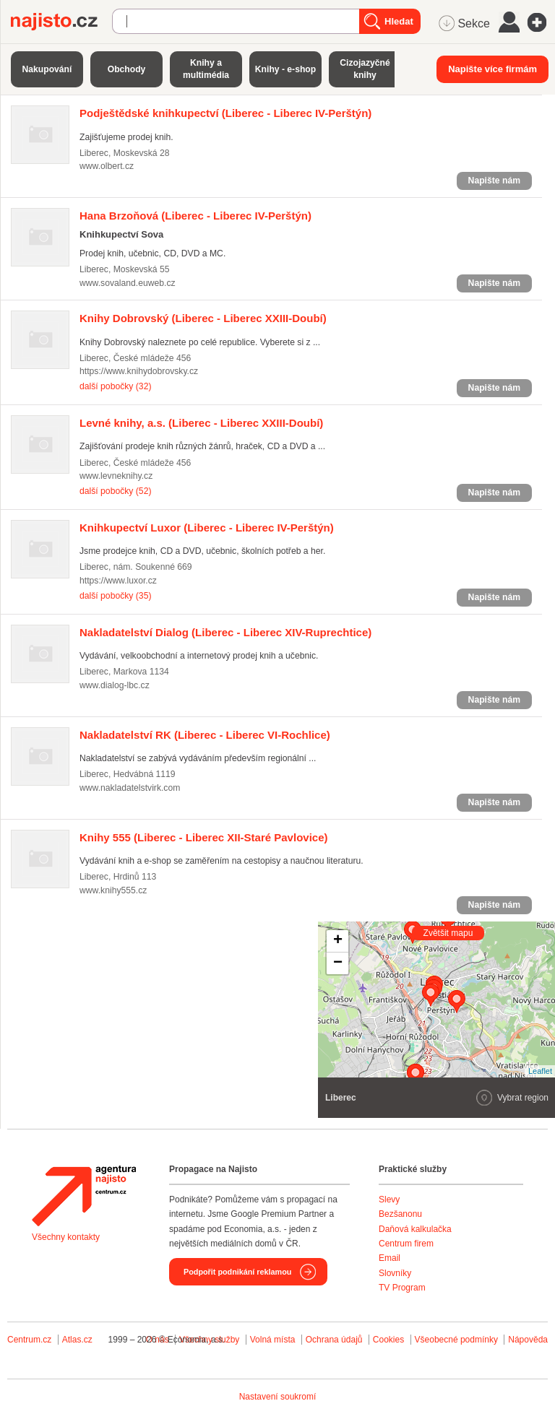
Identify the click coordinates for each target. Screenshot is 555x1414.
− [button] (338, 963)
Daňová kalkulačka (415, 1229)
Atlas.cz (77, 1340)
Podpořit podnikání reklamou (237, 1271)
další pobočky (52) (115, 491)
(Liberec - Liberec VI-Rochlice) (204, 735)
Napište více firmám (492, 69)
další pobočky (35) (115, 596)
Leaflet (540, 1071)
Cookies (388, 1340)
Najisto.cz (61, 21)
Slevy (389, 1199)
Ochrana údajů (334, 1340)
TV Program (402, 1288)
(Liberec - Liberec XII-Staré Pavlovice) (203, 837)
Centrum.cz (29, 1340)
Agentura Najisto (84, 1196)
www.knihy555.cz (113, 890)
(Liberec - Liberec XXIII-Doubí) (203, 318)
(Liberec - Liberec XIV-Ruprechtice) (225, 632)
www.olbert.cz (106, 166)
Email (389, 1258)
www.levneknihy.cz (115, 476)
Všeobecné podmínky (456, 1340)
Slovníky (395, 1273)
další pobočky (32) (115, 386)
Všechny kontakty (66, 1237)
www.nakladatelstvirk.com (129, 788)
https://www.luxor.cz (118, 581)
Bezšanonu (400, 1214)
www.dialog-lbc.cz (114, 685)
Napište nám (494, 180)
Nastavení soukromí (278, 1397)
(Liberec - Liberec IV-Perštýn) (225, 113)
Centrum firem (406, 1244)
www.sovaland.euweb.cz (127, 283)
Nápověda (528, 1340)
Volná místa (273, 1340)
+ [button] (338, 941)
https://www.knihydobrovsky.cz (138, 371)
